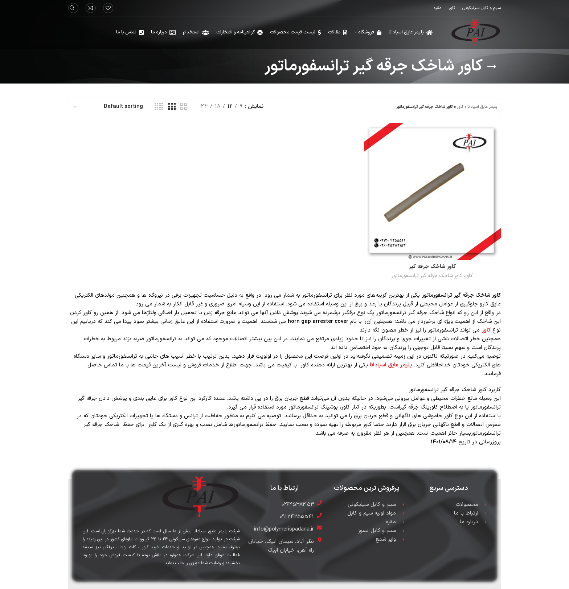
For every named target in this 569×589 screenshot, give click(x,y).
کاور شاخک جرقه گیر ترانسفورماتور (427, 276)
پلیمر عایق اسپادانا (482, 107)
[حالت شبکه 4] (159, 107)
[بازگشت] (492, 67)
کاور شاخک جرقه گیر (432, 267)
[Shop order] (108, 107)
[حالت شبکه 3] (171, 107)
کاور (460, 107)
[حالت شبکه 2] (183, 107)
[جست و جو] (73, 8)
